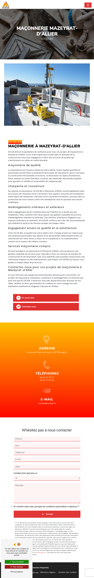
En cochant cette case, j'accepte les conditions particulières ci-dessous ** (46, 502)
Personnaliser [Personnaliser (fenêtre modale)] (17, 572)
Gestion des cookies (67, 572)
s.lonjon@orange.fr (47, 399)
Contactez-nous (26, 307)
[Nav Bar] (87, 5)
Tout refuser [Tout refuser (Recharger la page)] (16, 567)
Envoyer (49, 510)
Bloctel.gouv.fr (40, 548)
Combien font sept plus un (25, 469)
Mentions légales (48, 572)
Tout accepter (17, 562)
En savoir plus (25, 298)
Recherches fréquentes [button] (39, 568)
